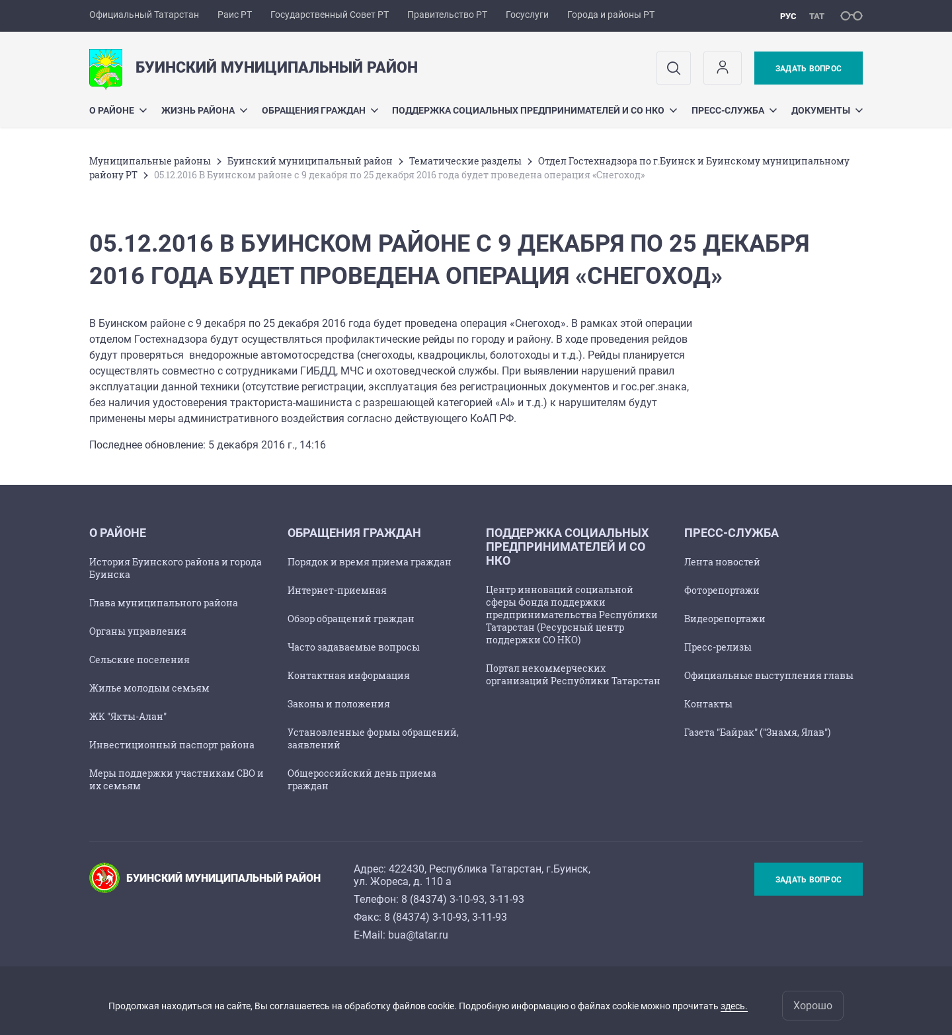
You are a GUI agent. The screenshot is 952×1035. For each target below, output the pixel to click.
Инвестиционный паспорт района (172, 744)
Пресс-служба (734, 110)
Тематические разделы (465, 161)
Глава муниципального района (163, 602)
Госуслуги (527, 14)
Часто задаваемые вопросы (354, 647)
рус (788, 16)
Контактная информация (349, 675)
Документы (827, 110)
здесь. (734, 1006)
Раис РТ (235, 14)
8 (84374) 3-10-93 (443, 899)
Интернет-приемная (337, 590)
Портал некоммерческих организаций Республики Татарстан (573, 674)
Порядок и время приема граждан (370, 561)
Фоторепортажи (722, 590)
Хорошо (812, 1005)
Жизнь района (204, 110)
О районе (118, 110)
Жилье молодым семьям (149, 688)
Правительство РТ (447, 14)
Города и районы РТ (610, 14)
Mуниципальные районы (150, 161)
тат (816, 16)
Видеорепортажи (725, 618)
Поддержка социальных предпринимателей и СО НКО (534, 110)
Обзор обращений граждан (351, 618)
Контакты (708, 703)
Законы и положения (339, 703)
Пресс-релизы (718, 647)
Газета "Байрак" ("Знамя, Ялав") (757, 732)
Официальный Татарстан (144, 14)
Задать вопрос (808, 68)
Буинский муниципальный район (310, 161)
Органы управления (137, 631)
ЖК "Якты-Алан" (128, 716)
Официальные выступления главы (768, 675)
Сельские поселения (139, 659)
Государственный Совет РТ (329, 14)
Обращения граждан (320, 110)
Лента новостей (722, 561)
